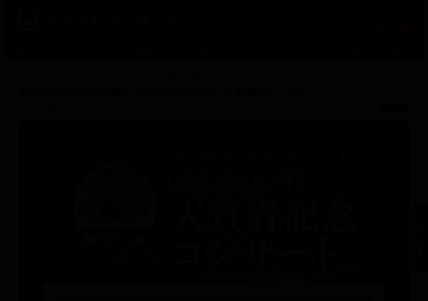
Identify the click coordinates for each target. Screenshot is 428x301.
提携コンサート (215, 49)
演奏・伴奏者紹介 (395, 49)
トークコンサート (99, 49)
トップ (25, 75)
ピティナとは (348, 9)
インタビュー (104, 75)
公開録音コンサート (157, 49)
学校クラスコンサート (276, 49)
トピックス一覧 (61, 75)
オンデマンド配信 (338, 49)
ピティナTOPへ (391, 9)
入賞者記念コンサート (37, 49)
